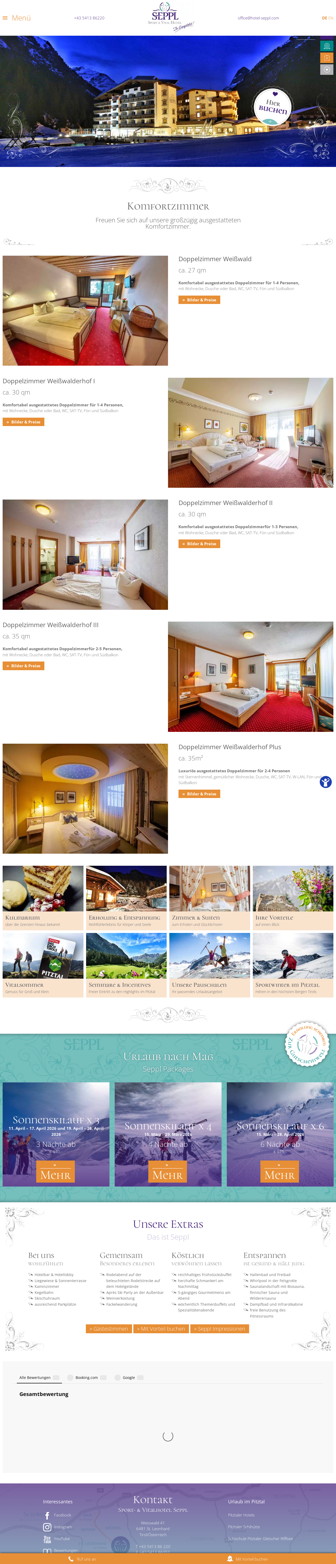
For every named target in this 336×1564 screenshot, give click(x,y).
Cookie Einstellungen (240, 1540)
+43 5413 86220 (89, 17)
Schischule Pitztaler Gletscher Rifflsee (260, 1421)
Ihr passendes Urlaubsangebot (197, 991)
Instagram (63, 1410)
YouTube (62, 1421)
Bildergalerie (65, 1445)
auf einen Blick (267, 924)
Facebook (62, 1398)
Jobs (208, 1540)
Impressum (71, 1540)
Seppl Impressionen (221, 1328)
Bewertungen (66, 1433)
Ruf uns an (86, 1559)
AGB (272, 1540)
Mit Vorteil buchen (163, 1328)
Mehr (55, 1174)
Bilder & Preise (201, 299)
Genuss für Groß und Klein (27, 991)
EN (330, 17)
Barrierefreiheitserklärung (170, 1540)
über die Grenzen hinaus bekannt (32, 924)
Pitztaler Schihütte (244, 1410)
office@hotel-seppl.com (258, 17)
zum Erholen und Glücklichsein (197, 924)
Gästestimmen (110, 1328)
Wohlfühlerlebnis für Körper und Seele (120, 924)
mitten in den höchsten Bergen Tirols (286, 991)
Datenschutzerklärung (112, 1540)
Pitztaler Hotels (241, 1398)
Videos (60, 1457)
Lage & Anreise (154, 1454)
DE (324, 17)
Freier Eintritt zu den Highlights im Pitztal (122, 991)
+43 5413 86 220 (154, 1429)
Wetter (60, 1469)
